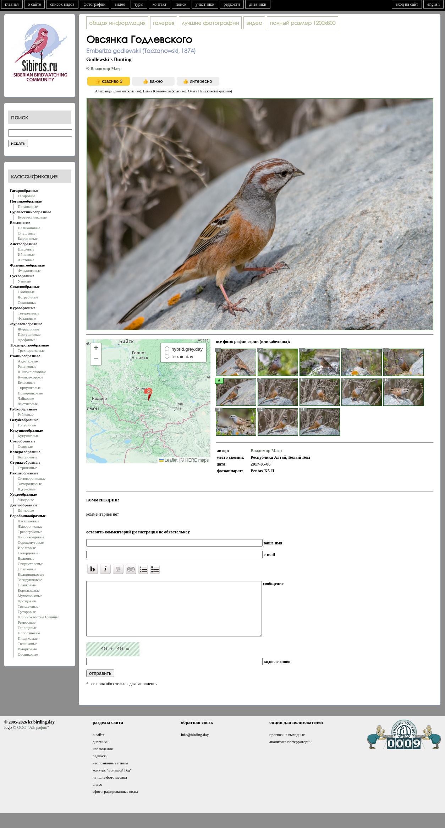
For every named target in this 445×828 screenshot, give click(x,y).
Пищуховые (28, 638)
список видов (62, 4)
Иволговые (27, 547)
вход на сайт (407, 4)
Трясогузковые (30, 531)
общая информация (117, 22)
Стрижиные (27, 468)
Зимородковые (30, 484)
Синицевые (27, 627)
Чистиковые (28, 404)
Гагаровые (26, 196)
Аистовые (26, 260)
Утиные (24, 281)
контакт (159, 4)
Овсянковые (28, 654)
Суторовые (27, 611)
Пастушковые (29, 334)
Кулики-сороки (30, 377)
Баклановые (28, 238)
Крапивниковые (31, 574)
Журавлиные (28, 329)
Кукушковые (28, 436)
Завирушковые (30, 579)
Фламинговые (29, 270)
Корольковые (28, 590)
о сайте (34, 4)
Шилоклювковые (32, 372)
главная (12, 4)
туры (138, 4)
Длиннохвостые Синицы (38, 617)
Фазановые (27, 318)
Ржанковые (27, 366)
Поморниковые (30, 393)
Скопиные (26, 292)
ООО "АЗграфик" (33, 738)
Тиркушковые (29, 388)
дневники (258, 4)
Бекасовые (26, 382)
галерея (163, 22)
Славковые (27, 585)
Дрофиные (26, 340)
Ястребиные (28, 297)
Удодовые (26, 500)
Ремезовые (26, 622)
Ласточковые (28, 521)
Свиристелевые (30, 563)
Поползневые (29, 633)
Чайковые (26, 398)
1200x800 (302, 22)
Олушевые (26, 233)
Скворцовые (28, 553)
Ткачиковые (27, 643)
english (433, 4)
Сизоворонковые (31, 478)
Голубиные (27, 425)
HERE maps (197, 460)
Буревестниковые (32, 217)
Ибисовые (26, 254)
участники (205, 4)
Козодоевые (27, 457)
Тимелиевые (28, 606)
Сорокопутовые (31, 542)
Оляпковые (27, 569)
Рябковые (25, 414)
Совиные (25, 446)
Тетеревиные (28, 313)
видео (120, 4)
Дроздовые (27, 601)
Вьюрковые (27, 649)
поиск (181, 4)
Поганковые (28, 206)
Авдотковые (28, 361)
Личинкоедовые (31, 537)
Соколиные (27, 302)
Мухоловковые (30, 595)
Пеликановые (29, 228)
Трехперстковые (31, 350)
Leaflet (168, 460)
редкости (232, 4)
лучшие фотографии (210, 22)
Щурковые (26, 489)
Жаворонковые (30, 526)
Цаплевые (26, 249)
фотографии (95, 4)
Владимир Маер (106, 68)
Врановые (26, 558)
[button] (148, 394)
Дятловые (26, 510)
